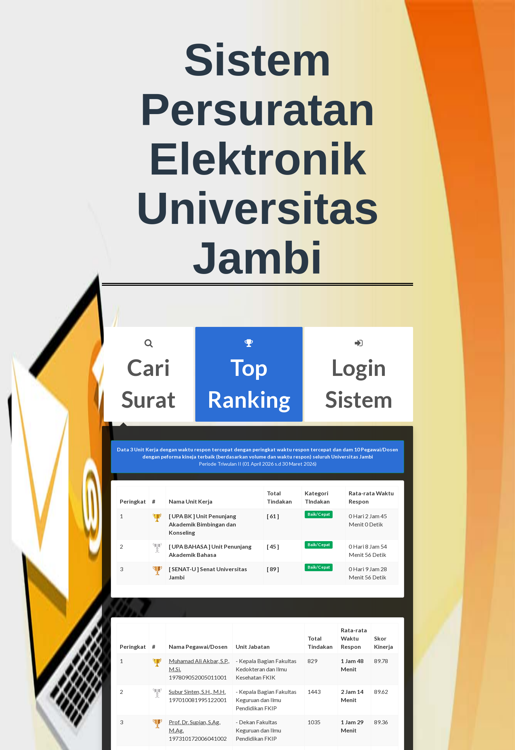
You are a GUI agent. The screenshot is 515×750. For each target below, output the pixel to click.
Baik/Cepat (319, 514)
